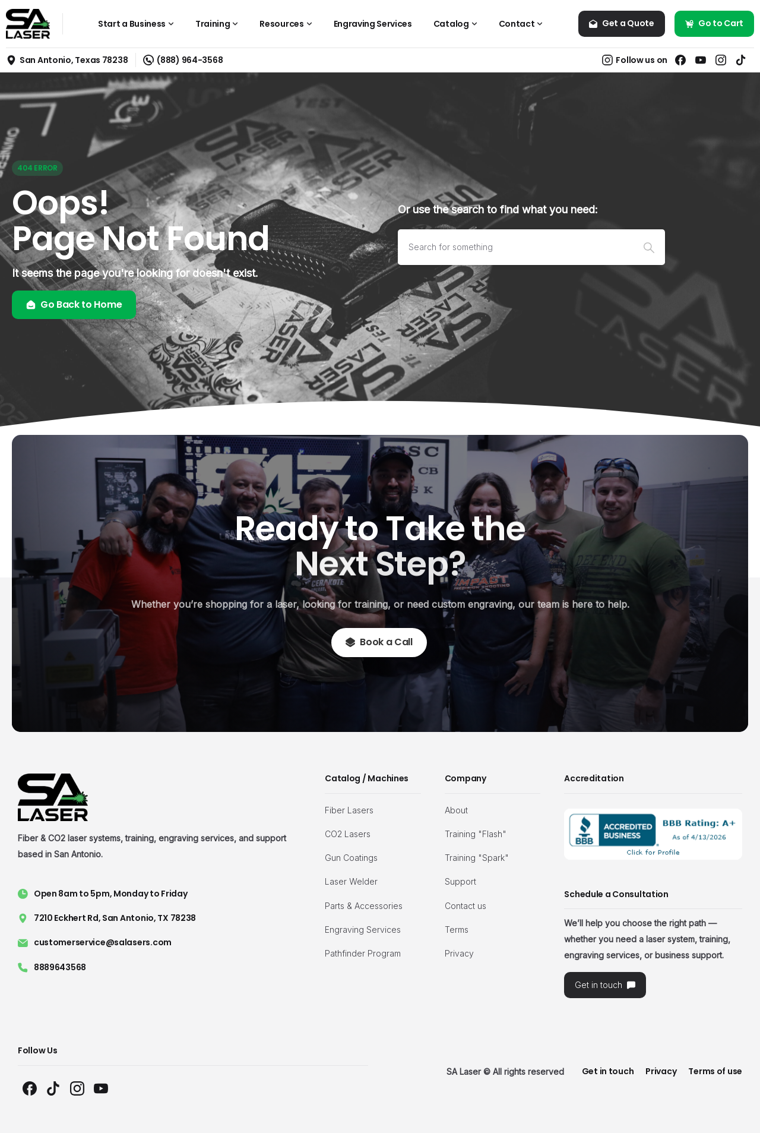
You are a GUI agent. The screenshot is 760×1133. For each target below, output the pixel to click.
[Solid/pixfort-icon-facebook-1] (30, 1088)
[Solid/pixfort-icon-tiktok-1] (53, 1088)
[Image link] (653, 834)
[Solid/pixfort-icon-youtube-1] (101, 1088)
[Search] (515, 247)
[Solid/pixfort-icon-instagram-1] (77, 1088)
